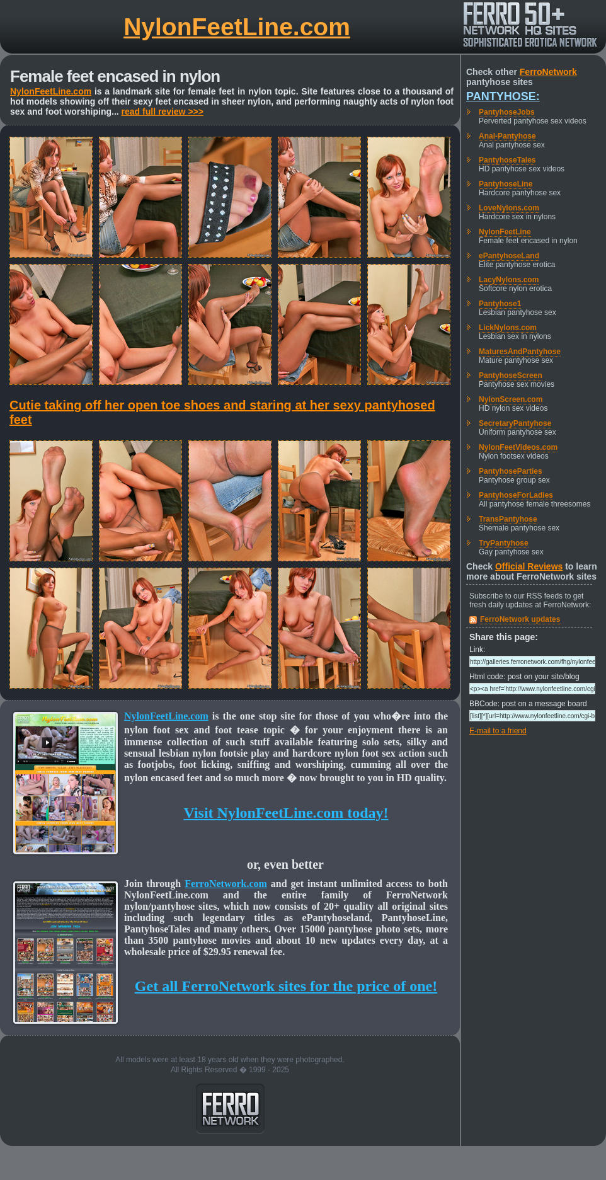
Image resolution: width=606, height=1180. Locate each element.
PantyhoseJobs (507, 112)
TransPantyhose (508, 519)
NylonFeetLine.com (236, 26)
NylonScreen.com (510, 399)
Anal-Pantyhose (507, 136)
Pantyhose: (503, 96)
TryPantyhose (504, 543)
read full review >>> (162, 111)
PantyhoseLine (505, 184)
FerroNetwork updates (520, 619)
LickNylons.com (508, 327)
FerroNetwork (548, 72)
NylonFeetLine (505, 231)
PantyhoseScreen (510, 375)
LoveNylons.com (509, 207)
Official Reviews (529, 566)
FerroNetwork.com (226, 883)
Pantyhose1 (500, 303)
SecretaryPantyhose (515, 423)
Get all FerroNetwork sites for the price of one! (286, 986)
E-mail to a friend (498, 730)
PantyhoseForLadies (516, 495)
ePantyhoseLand (509, 255)
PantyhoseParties (510, 471)
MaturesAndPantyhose (520, 351)
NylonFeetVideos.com (518, 447)
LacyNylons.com (509, 279)
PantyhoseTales (507, 160)
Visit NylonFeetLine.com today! (285, 813)
